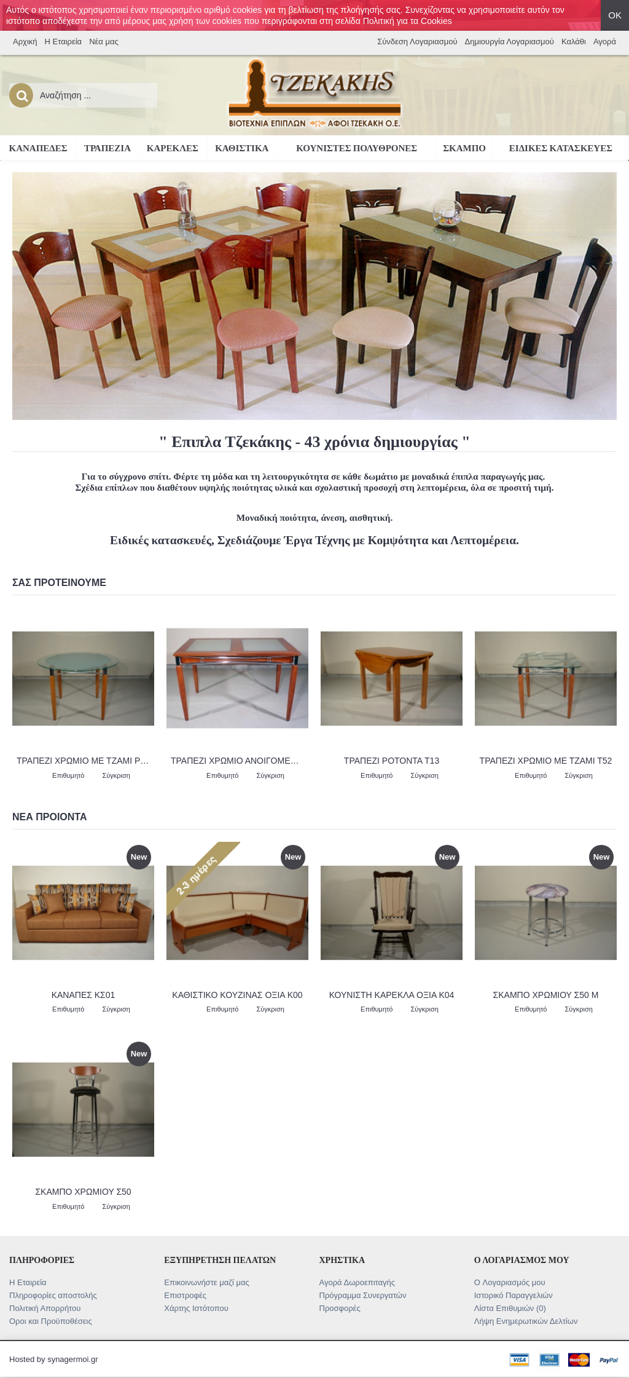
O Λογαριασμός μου (509, 1282)
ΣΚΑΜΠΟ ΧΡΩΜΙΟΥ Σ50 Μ (546, 995)
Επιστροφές (185, 1295)
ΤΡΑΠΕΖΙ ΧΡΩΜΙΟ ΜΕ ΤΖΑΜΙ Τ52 (546, 761)
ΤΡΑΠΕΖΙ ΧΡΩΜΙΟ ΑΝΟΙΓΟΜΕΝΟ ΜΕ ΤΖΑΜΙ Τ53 (239, 761)
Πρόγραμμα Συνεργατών (363, 1295)
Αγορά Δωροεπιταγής (357, 1282)
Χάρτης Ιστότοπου (196, 1308)
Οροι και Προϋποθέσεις (50, 1321)
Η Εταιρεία (28, 1282)
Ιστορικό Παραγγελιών (513, 1295)
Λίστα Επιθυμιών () (510, 1308)
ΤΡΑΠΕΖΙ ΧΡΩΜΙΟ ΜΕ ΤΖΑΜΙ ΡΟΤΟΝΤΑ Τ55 (85, 761)
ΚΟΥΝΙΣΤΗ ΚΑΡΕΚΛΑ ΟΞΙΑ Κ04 (392, 995)
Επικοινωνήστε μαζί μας (206, 1282)
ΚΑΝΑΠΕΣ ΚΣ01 (83, 995)
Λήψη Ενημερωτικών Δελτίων (526, 1321)
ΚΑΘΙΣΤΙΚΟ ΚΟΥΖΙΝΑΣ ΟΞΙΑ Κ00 (237, 995)
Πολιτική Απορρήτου (44, 1308)
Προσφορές (340, 1308)
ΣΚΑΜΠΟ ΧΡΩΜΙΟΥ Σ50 (83, 1192)
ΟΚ (615, 15)
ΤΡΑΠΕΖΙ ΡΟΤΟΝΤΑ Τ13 (391, 761)
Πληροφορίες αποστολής (53, 1295)
